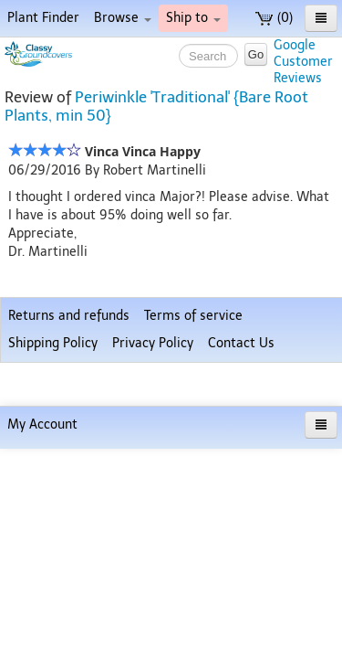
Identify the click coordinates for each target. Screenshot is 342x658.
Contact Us (241, 595)
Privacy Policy (152, 595)
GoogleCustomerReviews (303, 61)
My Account (42, 634)
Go (256, 54)
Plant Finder (43, 18)
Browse (122, 18)
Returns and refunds (69, 568)
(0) (274, 18)
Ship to (193, 18)
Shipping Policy (53, 595)
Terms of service (193, 568)
